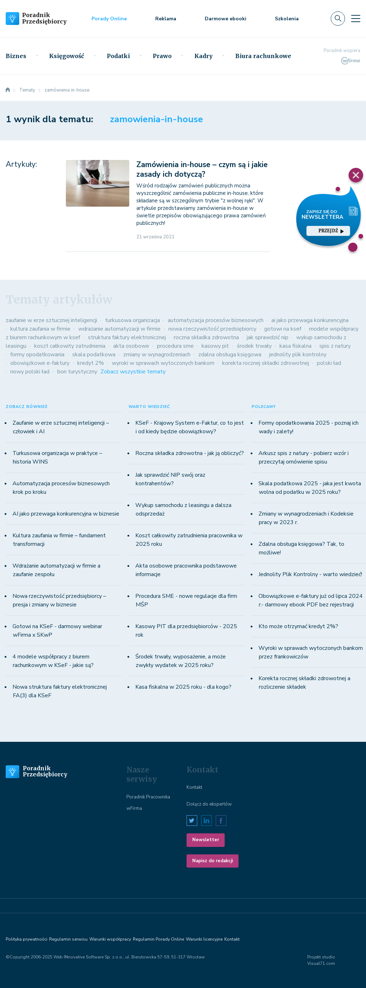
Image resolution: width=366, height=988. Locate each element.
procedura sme (175, 346)
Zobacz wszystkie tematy (133, 372)
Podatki (118, 56)
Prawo (162, 56)
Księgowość (66, 56)
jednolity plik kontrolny (297, 354)
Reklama (165, 18)
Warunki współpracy (110, 939)
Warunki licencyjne (204, 939)
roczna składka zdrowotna (206, 337)
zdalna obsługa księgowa (229, 354)
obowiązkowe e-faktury (39, 363)
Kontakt (194, 787)
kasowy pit (215, 346)
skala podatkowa (93, 354)
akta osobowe (131, 346)
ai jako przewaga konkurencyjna (310, 320)
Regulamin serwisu (68, 939)
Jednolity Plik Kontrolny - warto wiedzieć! (310, 574)
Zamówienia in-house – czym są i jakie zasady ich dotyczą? (202, 169)
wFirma (134, 808)
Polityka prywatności (26, 939)
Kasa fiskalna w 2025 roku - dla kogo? (183, 687)
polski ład (329, 363)
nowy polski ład (29, 372)
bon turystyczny (77, 372)
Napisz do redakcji (212, 861)
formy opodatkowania (37, 354)
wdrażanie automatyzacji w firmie (119, 329)
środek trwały (254, 346)
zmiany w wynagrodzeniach (156, 354)
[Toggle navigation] (355, 18)
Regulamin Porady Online (158, 939)
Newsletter (205, 840)
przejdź (331, 231)
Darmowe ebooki (225, 18)
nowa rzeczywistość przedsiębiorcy (212, 329)
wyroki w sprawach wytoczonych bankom (163, 363)
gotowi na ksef (282, 329)
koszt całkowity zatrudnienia (69, 346)
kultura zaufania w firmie (40, 329)
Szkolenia (287, 18)
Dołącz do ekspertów (209, 804)
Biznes (16, 56)
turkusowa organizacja (132, 320)
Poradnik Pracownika (148, 797)
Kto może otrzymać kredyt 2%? (298, 626)
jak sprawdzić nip (267, 337)
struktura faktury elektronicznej (127, 337)
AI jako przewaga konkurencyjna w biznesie (65, 514)
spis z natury (335, 346)
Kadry (203, 56)
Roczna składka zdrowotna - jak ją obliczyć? (189, 453)
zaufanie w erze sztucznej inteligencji (51, 320)
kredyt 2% (90, 363)
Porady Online (109, 18)
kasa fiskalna (295, 346)
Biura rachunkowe (263, 56)
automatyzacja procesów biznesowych (215, 320)
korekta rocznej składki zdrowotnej (265, 363)
